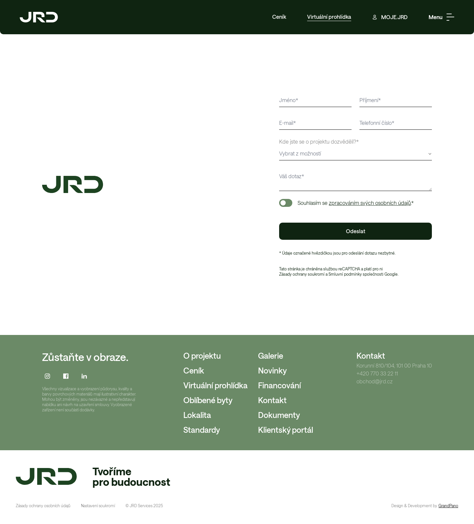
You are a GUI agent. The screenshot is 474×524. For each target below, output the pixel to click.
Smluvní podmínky (345, 274)
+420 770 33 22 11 (377, 373)
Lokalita (197, 415)
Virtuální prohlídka (329, 17)
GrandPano (448, 505)
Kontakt (272, 400)
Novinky (272, 370)
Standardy (201, 429)
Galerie (270, 355)
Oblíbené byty (207, 400)
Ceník (279, 17)
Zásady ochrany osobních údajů (43, 505)
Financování (279, 385)
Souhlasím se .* (356, 203)
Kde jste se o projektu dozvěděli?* (319, 141)
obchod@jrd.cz (374, 381)
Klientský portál (285, 429)
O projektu (202, 355)
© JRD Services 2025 (144, 505)
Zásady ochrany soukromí (302, 274)
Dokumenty (279, 415)
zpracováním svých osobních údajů (370, 203)
